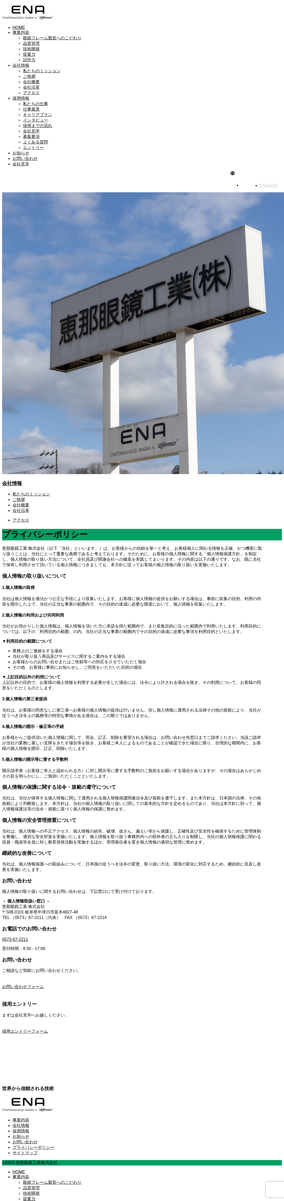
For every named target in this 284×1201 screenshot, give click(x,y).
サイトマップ (25, 1153)
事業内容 (21, 32)
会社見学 (31, 131)
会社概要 (31, 82)
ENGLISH (269, 185)
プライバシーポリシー (33, 1147)
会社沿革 (31, 87)
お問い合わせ (25, 158)
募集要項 (31, 136)
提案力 (29, 54)
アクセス (31, 93)
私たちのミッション (42, 71)
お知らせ (21, 153)
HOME (19, 27)
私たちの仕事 (35, 103)
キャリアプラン (37, 114)
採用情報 (21, 98)
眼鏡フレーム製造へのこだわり (52, 38)
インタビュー (35, 120)
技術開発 (31, 49)
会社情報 (21, 65)
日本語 (250, 185)
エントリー (33, 147)
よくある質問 (35, 142)
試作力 (29, 60)
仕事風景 (31, 109)
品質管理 (31, 43)
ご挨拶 (29, 76)
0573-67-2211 (15, 939)
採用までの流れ (37, 125)
